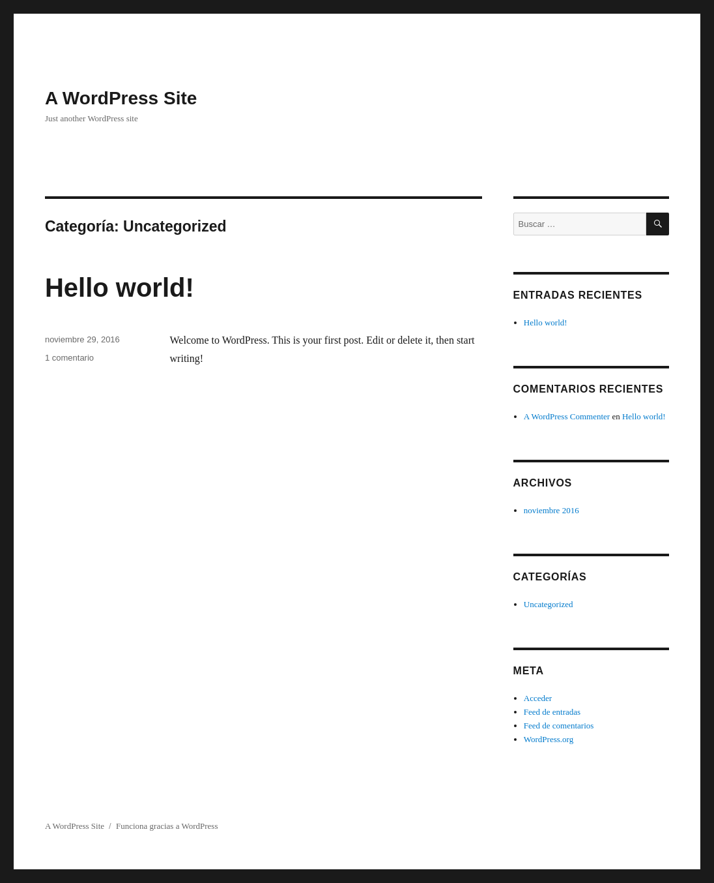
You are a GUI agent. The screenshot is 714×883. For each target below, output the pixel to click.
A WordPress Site (121, 98)
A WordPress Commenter (567, 416)
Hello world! (119, 287)
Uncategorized (548, 604)
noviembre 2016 (551, 510)
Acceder (538, 698)
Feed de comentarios (559, 725)
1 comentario (69, 358)
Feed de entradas (552, 712)
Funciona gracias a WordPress (167, 826)
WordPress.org (548, 739)
